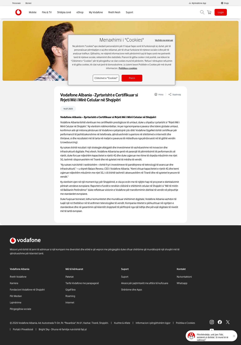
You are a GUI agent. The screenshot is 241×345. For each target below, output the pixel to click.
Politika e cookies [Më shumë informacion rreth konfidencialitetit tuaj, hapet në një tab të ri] (128, 68)
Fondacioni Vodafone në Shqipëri (27, 289)
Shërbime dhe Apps (131, 289)
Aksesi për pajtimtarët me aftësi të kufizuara (144, 283)
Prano (132, 78)
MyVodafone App (197, 3)
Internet (69, 302)
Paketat (69, 276)
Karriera (14, 283)
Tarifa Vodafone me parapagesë (82, 283)
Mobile (32, 12)
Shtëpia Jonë (64, 12)
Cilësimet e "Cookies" (106, 78)
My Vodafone (96, 12)
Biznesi (28, 3)
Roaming (70, 296)
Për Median (16, 296)
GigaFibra (70, 289)
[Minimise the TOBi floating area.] (234, 335)
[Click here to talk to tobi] (191, 335)
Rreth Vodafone (18, 276)
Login (221, 12)
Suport (129, 12)
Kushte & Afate (122, 322)
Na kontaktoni (184, 276)
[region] (121, 60)
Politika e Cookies (185, 322)
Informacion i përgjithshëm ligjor (153, 322)
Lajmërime (15, 302)
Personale (16, 3)
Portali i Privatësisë (23, 329)
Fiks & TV (47, 12)
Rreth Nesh (114, 12)
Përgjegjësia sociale (20, 308)
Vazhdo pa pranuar (164, 40)
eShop (80, 12)
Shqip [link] (226, 3)
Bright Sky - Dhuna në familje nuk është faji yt (63, 329)
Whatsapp (182, 283)
